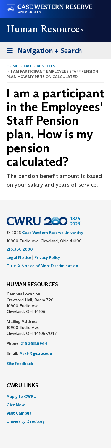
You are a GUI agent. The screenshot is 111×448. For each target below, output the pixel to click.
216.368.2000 (20, 249)
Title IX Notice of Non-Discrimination (42, 265)
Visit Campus (19, 413)
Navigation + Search (42, 51)
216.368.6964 (34, 343)
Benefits (46, 66)
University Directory (26, 421)
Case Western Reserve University (52, 232)
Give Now (16, 404)
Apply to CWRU (21, 396)
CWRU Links (22, 386)
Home (12, 66)
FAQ (27, 66)
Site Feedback (20, 363)
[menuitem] (55, 396)
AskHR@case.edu (36, 353)
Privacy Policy (47, 257)
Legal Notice (19, 257)
